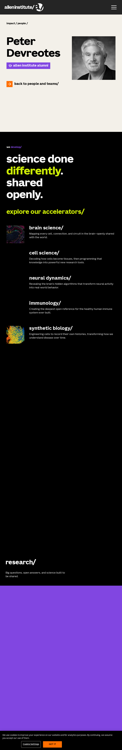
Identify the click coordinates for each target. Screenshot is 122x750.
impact (11, 23)
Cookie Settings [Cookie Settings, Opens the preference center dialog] (31, 744)
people (22, 23)
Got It (52, 744)
